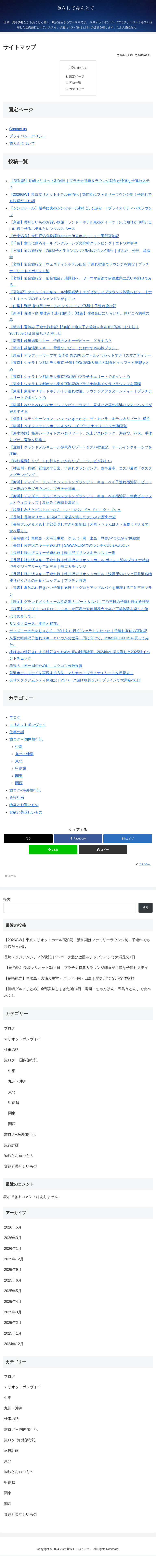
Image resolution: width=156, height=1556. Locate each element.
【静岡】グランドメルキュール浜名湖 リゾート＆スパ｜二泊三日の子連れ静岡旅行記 (79, 603)
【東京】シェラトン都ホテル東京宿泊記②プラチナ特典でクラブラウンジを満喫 (75, 385)
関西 (19, 784)
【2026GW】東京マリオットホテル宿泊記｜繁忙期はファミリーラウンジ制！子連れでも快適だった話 (77, 944)
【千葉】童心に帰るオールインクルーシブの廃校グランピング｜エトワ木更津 (73, 245)
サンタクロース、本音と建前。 (35, 625)
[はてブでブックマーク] (127, 839)
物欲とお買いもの (24, 806)
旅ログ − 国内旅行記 (26, 741)
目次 (72, 68)
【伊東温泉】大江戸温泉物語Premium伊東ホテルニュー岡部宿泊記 (64, 237)
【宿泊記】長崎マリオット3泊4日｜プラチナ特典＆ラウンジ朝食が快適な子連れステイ (76, 969)
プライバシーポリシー (27, 137)
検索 (7, 901)
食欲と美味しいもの (25, 813)
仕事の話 (16, 733)
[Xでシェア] (28, 839)
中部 (19, 748)
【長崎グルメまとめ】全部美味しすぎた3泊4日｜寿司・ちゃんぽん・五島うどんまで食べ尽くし (77, 993)
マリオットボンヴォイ (27, 726)
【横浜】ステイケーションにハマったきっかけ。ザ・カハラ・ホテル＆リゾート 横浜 (79, 420)
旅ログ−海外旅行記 (25, 792)
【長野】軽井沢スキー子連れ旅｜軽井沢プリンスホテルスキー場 (62, 554)
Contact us (18, 130)
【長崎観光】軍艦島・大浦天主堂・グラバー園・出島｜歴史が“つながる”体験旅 (74, 540)
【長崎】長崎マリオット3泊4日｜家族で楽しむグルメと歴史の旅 (62, 519)
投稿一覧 (75, 83)
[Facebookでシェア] (78, 839)
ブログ (14, 719)
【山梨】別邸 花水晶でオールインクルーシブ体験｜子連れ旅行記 (62, 307)
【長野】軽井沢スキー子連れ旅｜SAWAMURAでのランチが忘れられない (69, 547)
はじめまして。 (22, 617)
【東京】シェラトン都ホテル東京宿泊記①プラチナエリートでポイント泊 (69, 378)
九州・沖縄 (24, 755)
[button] (103, 851)
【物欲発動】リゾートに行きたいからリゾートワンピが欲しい (60, 462)
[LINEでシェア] (53, 851)
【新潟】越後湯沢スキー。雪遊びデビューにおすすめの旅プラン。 (64, 350)
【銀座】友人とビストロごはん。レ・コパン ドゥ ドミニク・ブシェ (65, 511)
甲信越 (20, 770)
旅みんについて (22, 145)
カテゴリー (77, 90)
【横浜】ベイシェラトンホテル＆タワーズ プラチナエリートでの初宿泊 (68, 427)
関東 (19, 777)
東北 (19, 762)
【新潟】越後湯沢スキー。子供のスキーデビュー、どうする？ (60, 342)
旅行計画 (16, 799)
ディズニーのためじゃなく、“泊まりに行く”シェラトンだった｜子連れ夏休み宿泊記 (78, 632)
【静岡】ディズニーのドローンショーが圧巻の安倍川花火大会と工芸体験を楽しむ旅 (78, 610)
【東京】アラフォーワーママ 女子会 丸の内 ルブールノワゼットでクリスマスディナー (80, 357)
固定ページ (77, 77)
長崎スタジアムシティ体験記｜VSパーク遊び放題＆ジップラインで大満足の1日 (75, 682)
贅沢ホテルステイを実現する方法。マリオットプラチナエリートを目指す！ (71, 674)
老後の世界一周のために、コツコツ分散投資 (45, 667)
